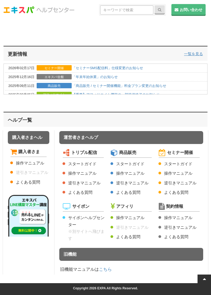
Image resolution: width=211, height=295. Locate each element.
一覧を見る (193, 54)
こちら (105, 269)
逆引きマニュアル (32, 172)
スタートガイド (82, 163)
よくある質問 (28, 182)
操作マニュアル (30, 163)
